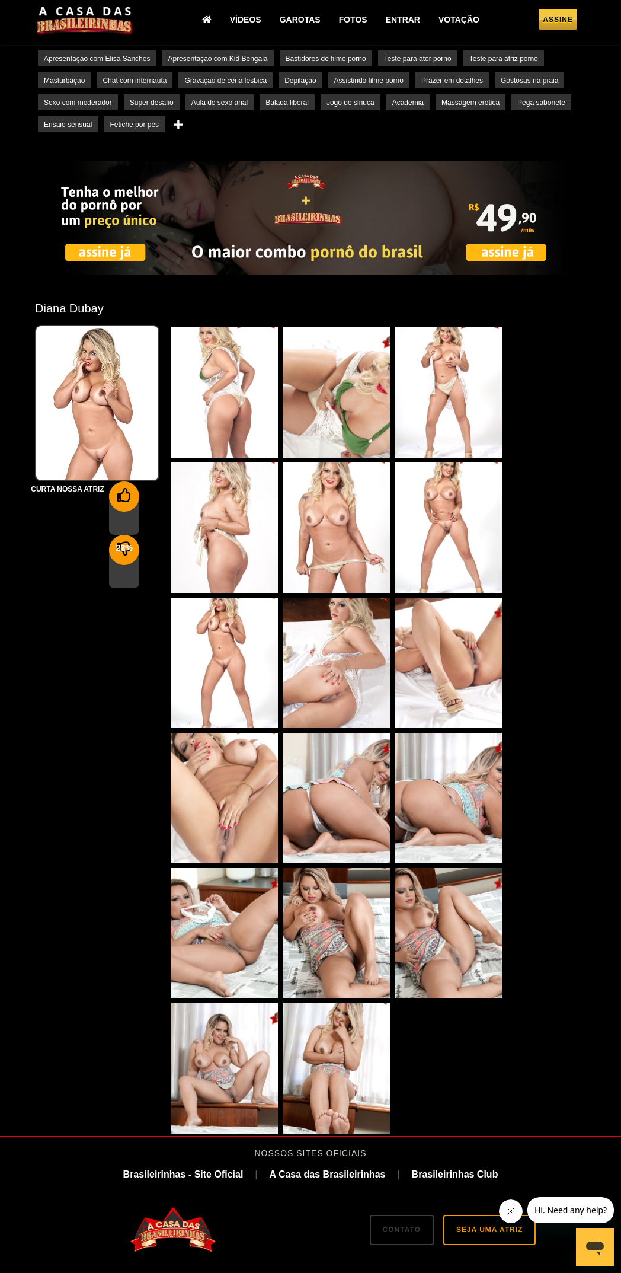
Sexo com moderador (78, 102)
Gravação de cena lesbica (225, 80)
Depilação (300, 80)
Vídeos (248, 20)
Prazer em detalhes (452, 80)
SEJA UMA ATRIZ (489, 1094)
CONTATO (402, 1094)
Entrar (406, 20)
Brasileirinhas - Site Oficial (183, 1039)
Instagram (361, 1166)
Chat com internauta (135, 80)
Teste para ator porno (418, 59)
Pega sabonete (541, 102)
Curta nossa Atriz (67, 489)
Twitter (255, 1166)
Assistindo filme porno (369, 80)
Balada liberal (287, 102)
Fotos (356, 20)
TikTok (306, 1166)
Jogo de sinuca (350, 102)
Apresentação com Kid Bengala (217, 59)
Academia (408, 102)
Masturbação (64, 80)
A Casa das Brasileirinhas (327, 1039)
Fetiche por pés (134, 124)
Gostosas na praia (529, 80)
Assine (558, 21)
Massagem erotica (470, 102)
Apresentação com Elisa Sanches (97, 59)
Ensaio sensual (68, 124)
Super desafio (152, 102)
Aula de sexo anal (219, 102)
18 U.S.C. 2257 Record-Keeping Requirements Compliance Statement (311, 1249)
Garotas (303, 20)
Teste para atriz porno (503, 59)
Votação (462, 20)
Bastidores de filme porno (326, 59)
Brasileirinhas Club (455, 1039)
